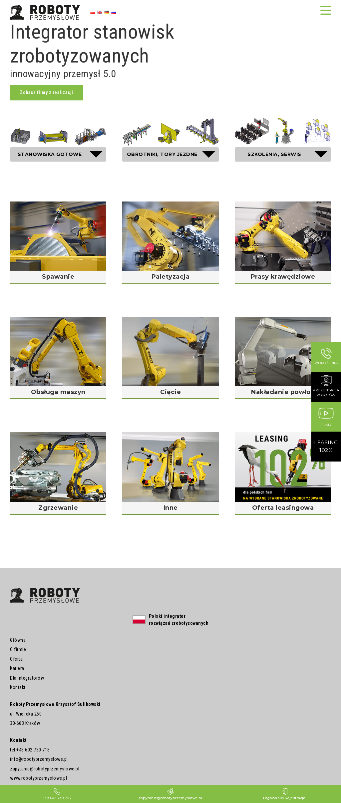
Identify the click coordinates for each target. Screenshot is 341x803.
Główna (18, 640)
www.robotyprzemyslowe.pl (38, 778)
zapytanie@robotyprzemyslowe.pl (44, 768)
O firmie (18, 649)
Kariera (17, 668)
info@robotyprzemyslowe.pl (39, 759)
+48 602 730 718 (33, 749)
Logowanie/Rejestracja (284, 794)
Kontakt (18, 687)
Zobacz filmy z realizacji (46, 92)
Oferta (16, 659)
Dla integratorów (27, 678)
